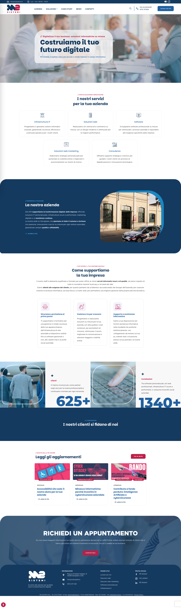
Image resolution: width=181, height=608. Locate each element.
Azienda (38, 9)
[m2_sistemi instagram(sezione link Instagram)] (136, 587)
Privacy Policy (138, 603)
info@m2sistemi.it (16, 2)
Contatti (89, 9)
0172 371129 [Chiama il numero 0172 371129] (144, 9)
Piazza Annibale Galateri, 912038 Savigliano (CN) (77, 584)
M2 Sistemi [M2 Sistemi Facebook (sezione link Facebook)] (143, 583)
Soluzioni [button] (51, 9)
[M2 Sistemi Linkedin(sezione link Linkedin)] (136, 592)
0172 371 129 (72, 594)
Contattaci (91, 562)
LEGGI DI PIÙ (43, 508)
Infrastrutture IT (42, 121)
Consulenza (114, 151)
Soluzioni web (90, 121)
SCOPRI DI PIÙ (31, 233)
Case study (66, 9)
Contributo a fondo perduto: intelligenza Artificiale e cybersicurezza (125, 502)
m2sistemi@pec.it (115, 603)
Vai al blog (138, 465)
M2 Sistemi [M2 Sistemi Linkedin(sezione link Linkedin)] (143, 591)
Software (138, 121)
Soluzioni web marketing (66, 151)
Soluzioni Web (45, 488)
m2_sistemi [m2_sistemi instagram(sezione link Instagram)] (143, 587)
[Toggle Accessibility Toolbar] (3, 604)
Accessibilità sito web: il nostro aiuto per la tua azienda (50, 500)
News (79, 9)
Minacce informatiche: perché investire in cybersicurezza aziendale (89, 500)
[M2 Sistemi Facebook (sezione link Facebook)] (136, 583)
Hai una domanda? (146, 7)
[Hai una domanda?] (137, 8)
